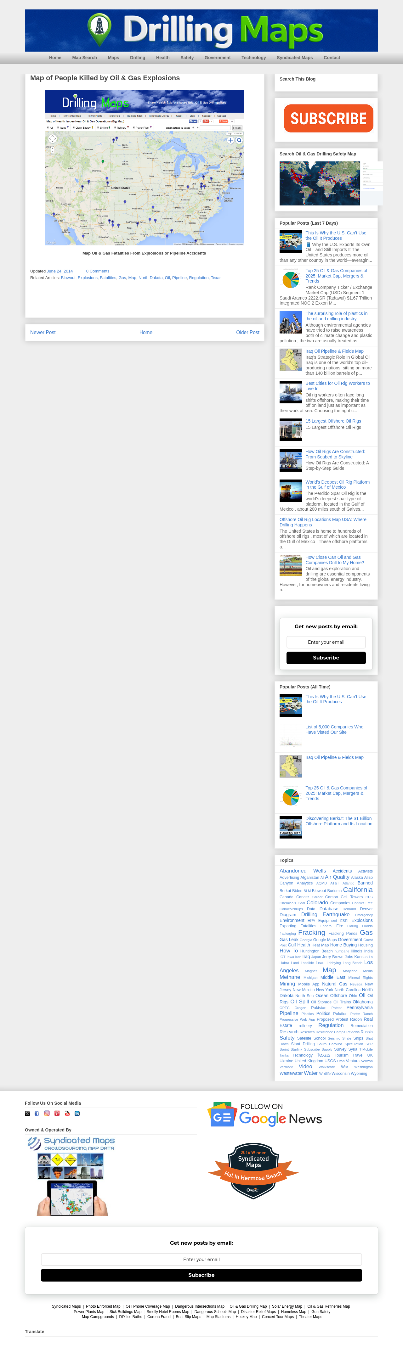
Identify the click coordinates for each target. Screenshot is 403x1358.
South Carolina (329, 1044)
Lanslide (307, 963)
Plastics (308, 1014)
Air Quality (337, 877)
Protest (342, 1019)
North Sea (304, 996)
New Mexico (304, 990)
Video (305, 1066)
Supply (326, 1049)
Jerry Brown (332, 957)
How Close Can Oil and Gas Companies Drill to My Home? (335, 560)
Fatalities (108, 277)
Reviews (353, 1032)
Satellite (304, 1038)
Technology (253, 57)
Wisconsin (340, 1073)
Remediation (361, 1026)
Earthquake (336, 914)
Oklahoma (363, 1001)
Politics (323, 1013)
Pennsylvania (360, 1007)
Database (329, 908)
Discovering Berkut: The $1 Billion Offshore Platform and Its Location (339, 821)
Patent (337, 1008)
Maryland (350, 971)
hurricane (342, 951)
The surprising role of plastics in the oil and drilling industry (337, 316)
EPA (311, 920)
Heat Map (320, 945)
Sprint (284, 1049)
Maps (113, 57)
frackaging (288, 933)
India (368, 951)
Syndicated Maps (295, 57)
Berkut (285, 891)
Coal (301, 903)
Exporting (288, 926)
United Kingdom (309, 1061)
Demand (349, 909)
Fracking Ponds (342, 933)
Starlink (296, 1049)
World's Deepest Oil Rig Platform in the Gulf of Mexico (338, 485)
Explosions (88, 277)
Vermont (286, 1067)
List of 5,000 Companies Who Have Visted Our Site (335, 729)
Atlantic (348, 883)
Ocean (321, 995)
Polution (340, 1014)
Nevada (356, 984)
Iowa (290, 957)
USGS (330, 1061)
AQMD (321, 883)
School (320, 1038)
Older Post (247, 332)
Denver (366, 909)
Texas (216, 277)
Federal (326, 926)
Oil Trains (342, 1002)
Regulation (198, 277)
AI (322, 877)
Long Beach (353, 963)
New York (324, 990)
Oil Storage (321, 1002)
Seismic (334, 1038)
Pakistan (318, 1008)
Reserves (307, 1032)
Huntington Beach (316, 951)
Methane (290, 977)
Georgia (306, 940)
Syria (352, 1049)
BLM (307, 891)
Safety (187, 57)
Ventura (353, 1061)
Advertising (289, 877)
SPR (369, 1044)
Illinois (356, 951)
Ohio (353, 996)
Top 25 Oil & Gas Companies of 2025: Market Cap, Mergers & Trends (336, 276)
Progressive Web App (297, 1019)
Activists (365, 871)
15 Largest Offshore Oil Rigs (333, 421)
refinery (305, 1026)
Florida (367, 926)
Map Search (84, 57)
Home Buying (343, 944)
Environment (292, 920)
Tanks (284, 1055)
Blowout (68, 277)
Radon (356, 1019)
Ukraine (286, 1061)
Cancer (302, 897)
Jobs (349, 957)
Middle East (333, 977)
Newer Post (43, 332)
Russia (367, 1032)
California (358, 890)
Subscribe (326, 658)
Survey (340, 1049)
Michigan (311, 977)
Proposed (325, 1019)
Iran (298, 957)
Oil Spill (299, 1002)
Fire (339, 926)
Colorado (317, 903)
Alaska (357, 877)
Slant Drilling (303, 1044)
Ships (358, 1038)
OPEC (285, 1008)
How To (289, 951)
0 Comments (98, 271)
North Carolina (347, 990)
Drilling (137, 57)
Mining (287, 984)
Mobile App (308, 984)
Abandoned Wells (303, 871)
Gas (122, 277)
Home (55, 57)
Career (317, 897)
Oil (167, 277)
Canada (286, 897)
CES (369, 897)
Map (132, 277)
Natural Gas (334, 983)
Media (368, 971)
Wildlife (325, 1073)
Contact (332, 57)
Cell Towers (352, 897)
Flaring (352, 926)
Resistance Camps (330, 1032)
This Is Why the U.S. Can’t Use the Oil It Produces (336, 235)
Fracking (311, 932)
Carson (331, 897)
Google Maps (325, 940)
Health (163, 57)
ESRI (344, 921)
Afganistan (309, 877)
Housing (365, 945)
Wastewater (291, 1073)
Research (289, 1031)
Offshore (338, 995)
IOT (283, 957)
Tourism (342, 1055)
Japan (316, 957)
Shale (346, 1038)
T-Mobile (366, 1049)
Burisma (334, 891)
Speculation (354, 1044)
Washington (363, 1067)
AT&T (334, 883)
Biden (297, 891)
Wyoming (359, 1073)
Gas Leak (289, 939)
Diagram (288, 914)
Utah (341, 1061)
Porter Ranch (361, 1014)
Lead (320, 963)
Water (311, 1073)
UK (370, 1055)
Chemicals (288, 903)
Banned (365, 882)
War (344, 1067)
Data (311, 909)
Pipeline (179, 277)
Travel (358, 1055)
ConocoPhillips (291, 909)
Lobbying (333, 963)
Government (217, 57)
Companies (340, 903)
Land (295, 963)
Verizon (367, 1061)
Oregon (300, 1008)
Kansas (361, 957)
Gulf (292, 944)
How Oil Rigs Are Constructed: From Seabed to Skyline (335, 454)
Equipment (327, 920)
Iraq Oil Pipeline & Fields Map (335, 351)
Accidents (342, 870)
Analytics (305, 883)
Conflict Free (362, 903)
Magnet (311, 971)
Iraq (306, 956)
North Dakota (151, 277)
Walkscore (327, 1067)
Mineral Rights (361, 977)
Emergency (364, 915)
